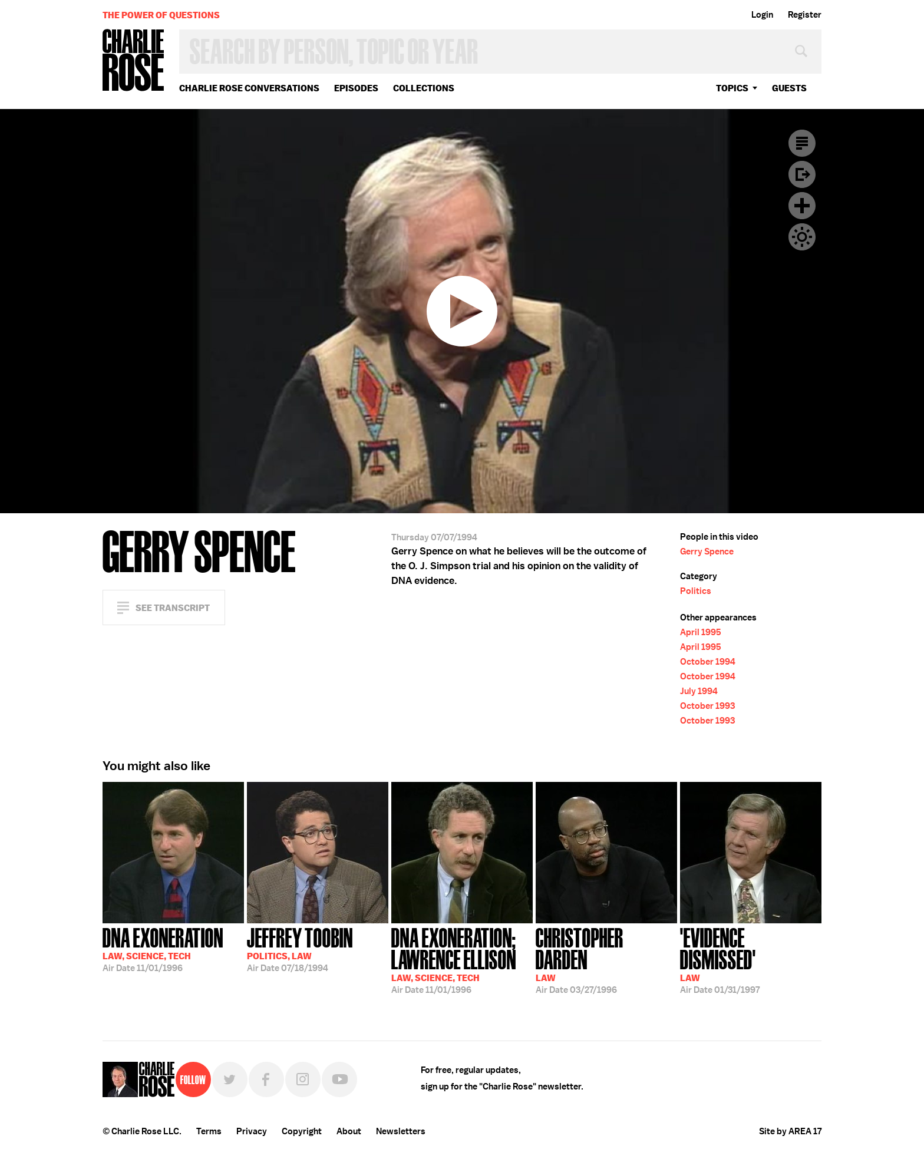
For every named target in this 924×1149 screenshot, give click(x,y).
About (348, 1131)
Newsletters (400, 1131)
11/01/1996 (163, 948)
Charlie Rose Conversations (249, 88)
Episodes (356, 88)
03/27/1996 (606, 959)
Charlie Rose (134, 61)
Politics (695, 591)
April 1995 (700, 632)
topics (732, 88)
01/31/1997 (750, 959)
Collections (423, 88)
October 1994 (707, 662)
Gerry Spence (707, 551)
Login (762, 15)
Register (804, 15)
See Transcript (173, 607)
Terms (209, 1131)
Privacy (251, 1131)
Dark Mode (802, 236)
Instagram (303, 1079)
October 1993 (707, 706)
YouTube (339, 1079)
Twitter (230, 1079)
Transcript (802, 143)
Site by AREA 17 (790, 1131)
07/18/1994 (300, 948)
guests (789, 88)
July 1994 (699, 691)
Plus (802, 205)
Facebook (266, 1079)
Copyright (302, 1131)
